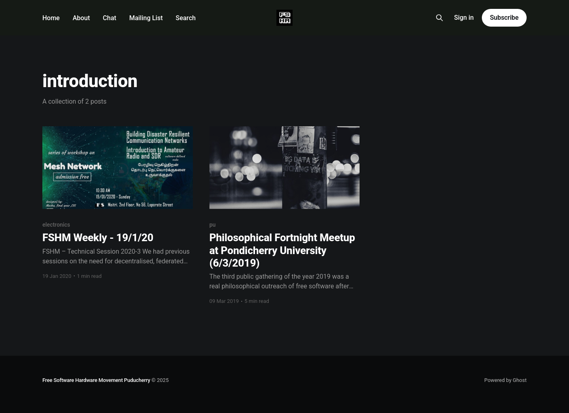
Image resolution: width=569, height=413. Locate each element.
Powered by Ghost (505, 380)
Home (51, 18)
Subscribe (504, 17)
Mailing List (146, 18)
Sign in (464, 17)
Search (186, 18)
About (81, 18)
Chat (109, 18)
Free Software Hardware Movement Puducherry (96, 380)
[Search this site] (439, 17)
